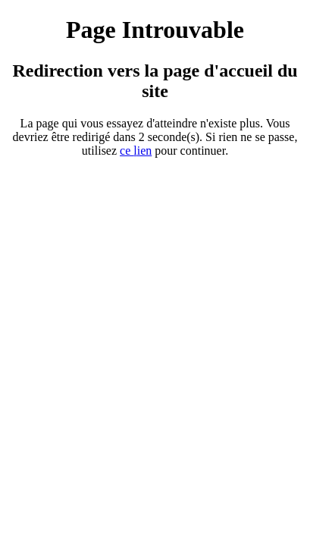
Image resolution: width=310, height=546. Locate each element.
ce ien (136, 150)
